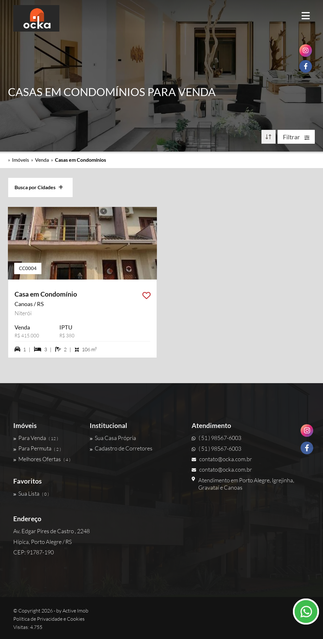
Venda (42, 160)
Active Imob (75, 610)
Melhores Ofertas (41, 458)
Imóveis (20, 160)
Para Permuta (37, 448)
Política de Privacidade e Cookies (49, 619)
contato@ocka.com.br (222, 458)
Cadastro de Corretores (121, 448)
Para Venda (35, 437)
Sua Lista (31, 493)
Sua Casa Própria (113, 437)
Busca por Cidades (39, 187)
